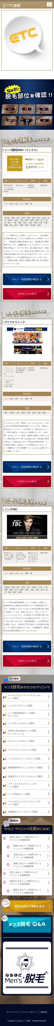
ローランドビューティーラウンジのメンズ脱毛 (24, 696)
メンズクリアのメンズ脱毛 (20, 705)
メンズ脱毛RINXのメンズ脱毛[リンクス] (21, 714)
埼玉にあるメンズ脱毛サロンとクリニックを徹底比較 (24, 873)
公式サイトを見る (27, 294)
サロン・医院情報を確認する (27, 279)
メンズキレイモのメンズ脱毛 (21, 723)
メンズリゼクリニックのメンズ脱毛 (24, 759)
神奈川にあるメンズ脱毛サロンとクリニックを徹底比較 (25, 882)
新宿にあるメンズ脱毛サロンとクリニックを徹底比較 (27, 847)
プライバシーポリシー (28, 1012)
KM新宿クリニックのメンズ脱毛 (22, 812)
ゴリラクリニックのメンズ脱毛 (22, 750)
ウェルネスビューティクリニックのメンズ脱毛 (24, 802)
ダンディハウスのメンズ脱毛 (21, 741)
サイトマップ (12, 1012)
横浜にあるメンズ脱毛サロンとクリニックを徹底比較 (27, 891)
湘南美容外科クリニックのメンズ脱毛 (25, 767)
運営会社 (43, 1012)
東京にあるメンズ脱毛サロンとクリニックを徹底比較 (24, 838)
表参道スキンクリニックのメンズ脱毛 (25, 776)
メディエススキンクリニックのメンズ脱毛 (22, 785)
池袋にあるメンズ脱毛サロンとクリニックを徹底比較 (27, 864)
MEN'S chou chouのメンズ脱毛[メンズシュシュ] (22, 732)
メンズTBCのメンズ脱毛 (19, 794)
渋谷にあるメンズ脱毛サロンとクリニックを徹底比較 (27, 856)
